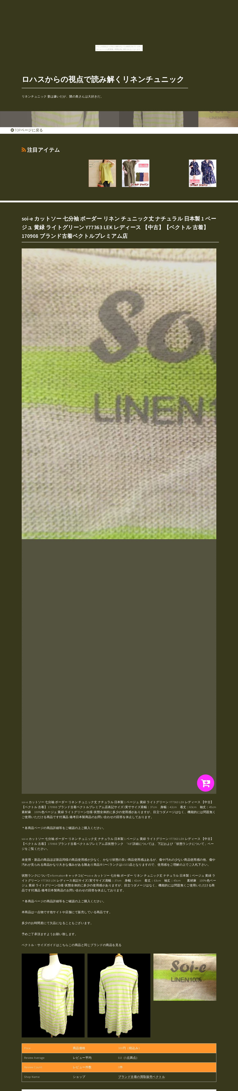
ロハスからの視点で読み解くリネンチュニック (103, 79)
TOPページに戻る (27, 130)
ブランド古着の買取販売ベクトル (141, 1077)
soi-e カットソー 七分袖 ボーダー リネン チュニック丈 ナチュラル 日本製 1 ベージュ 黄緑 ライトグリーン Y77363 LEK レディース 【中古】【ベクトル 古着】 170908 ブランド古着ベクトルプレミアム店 (119, 227)
